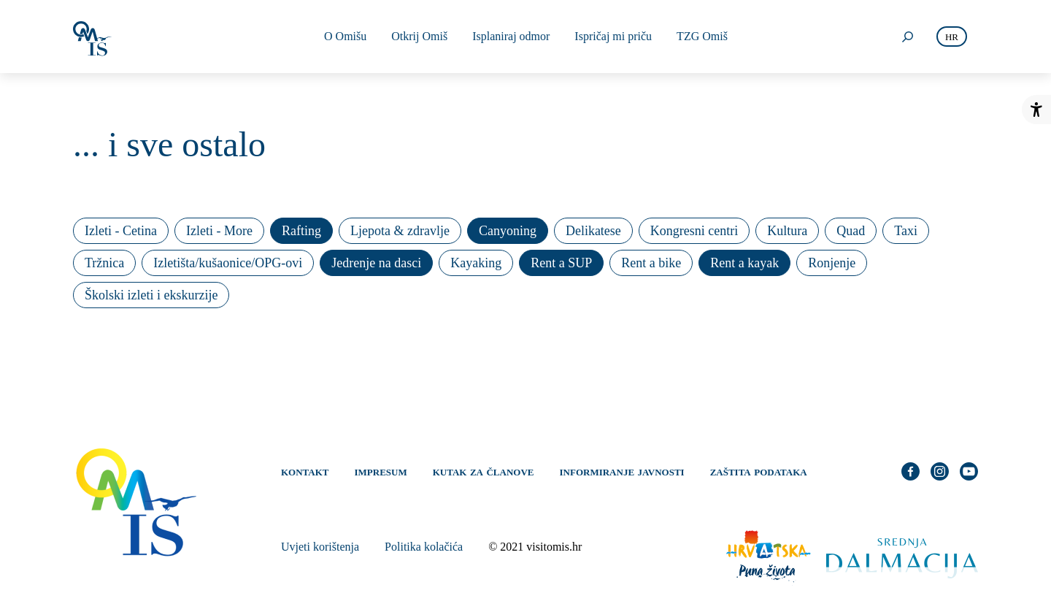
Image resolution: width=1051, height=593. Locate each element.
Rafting (301, 230)
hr (951, 36)
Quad (850, 230)
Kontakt (305, 471)
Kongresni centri (694, 230)
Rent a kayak (744, 263)
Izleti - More (219, 230)
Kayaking (475, 263)
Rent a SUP (561, 263)
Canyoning (507, 230)
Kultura (787, 230)
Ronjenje (831, 263)
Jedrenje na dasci (376, 263)
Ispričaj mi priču (613, 36)
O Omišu (345, 36)
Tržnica (104, 263)
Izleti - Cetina (121, 230)
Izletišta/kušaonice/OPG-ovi (227, 263)
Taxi (905, 230)
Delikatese (593, 230)
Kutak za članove (483, 471)
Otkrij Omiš (419, 36)
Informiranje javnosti (622, 471)
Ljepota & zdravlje (400, 230)
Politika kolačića (424, 546)
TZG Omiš (702, 36)
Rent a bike (651, 263)
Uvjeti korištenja (320, 546)
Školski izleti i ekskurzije (151, 295)
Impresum (381, 471)
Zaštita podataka (758, 471)
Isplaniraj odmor (511, 36)
